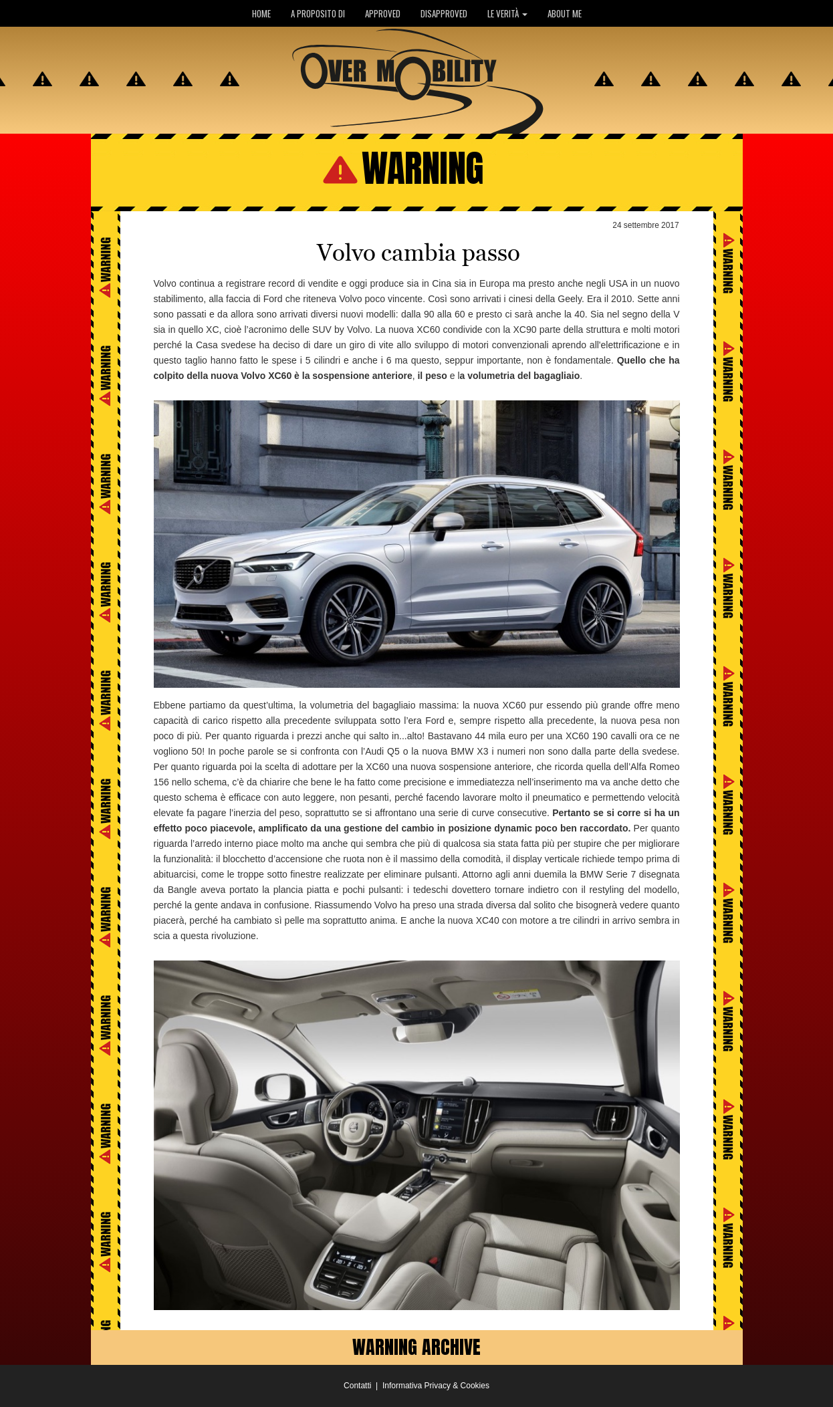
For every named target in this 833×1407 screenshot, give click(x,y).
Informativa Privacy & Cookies (435, 1385)
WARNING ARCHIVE (416, 1347)
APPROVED (382, 13)
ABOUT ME (565, 13)
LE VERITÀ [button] (507, 13)
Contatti (357, 1385)
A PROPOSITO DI (318, 13)
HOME (261, 13)
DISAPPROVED (444, 13)
